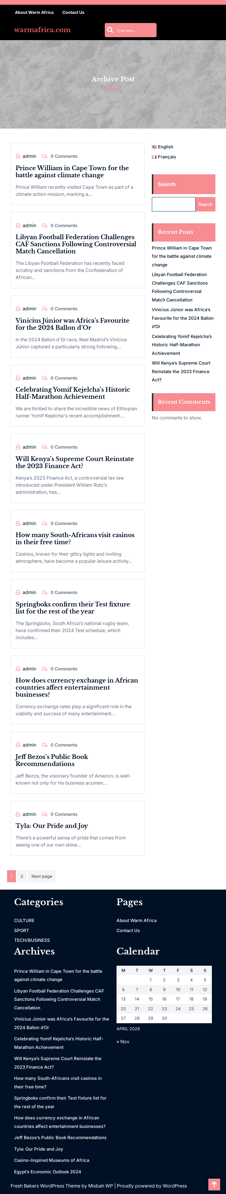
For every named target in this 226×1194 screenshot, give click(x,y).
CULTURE (24, 920)
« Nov (123, 1041)
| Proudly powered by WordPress (150, 1186)
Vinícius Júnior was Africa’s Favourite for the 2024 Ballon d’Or (72, 324)
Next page (41, 876)
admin (29, 156)
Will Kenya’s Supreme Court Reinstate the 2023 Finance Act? (75, 462)
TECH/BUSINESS (32, 940)
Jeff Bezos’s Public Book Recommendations (52, 760)
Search (167, 184)
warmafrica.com (42, 30)
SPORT (21, 930)
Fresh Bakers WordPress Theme (46, 1186)
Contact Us (73, 12)
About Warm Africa (34, 12)
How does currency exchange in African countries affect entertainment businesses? (77, 687)
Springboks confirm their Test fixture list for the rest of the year (73, 608)
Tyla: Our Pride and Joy (52, 825)
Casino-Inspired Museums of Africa (51, 1160)
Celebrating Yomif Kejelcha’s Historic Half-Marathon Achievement (73, 393)
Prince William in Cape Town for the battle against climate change (72, 172)
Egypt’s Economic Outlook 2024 (47, 1172)
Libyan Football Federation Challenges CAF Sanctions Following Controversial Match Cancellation (76, 244)
